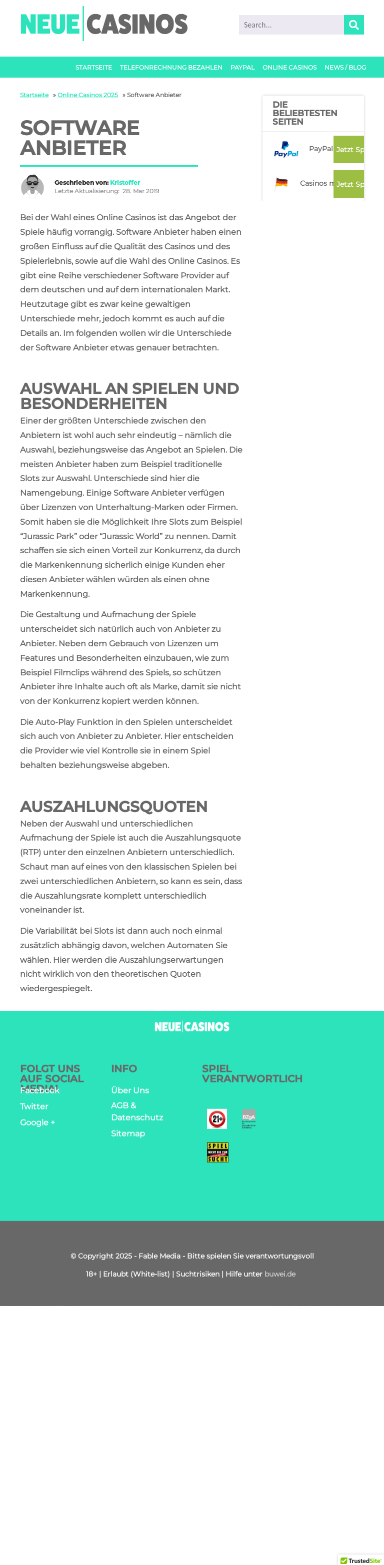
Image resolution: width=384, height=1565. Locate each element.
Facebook (40, 1093)
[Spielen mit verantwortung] (217, 1157)
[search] (301, 25)
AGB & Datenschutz (137, 1114)
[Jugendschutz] (217, 1123)
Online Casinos (289, 67)
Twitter (34, 1109)
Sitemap (128, 1136)
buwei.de (280, 1277)
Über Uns (130, 1093)
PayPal (242, 67)
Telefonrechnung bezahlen (171, 67)
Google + (37, 1125)
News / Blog (345, 67)
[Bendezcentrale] (249, 1123)
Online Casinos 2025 (88, 95)
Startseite (94, 67)
